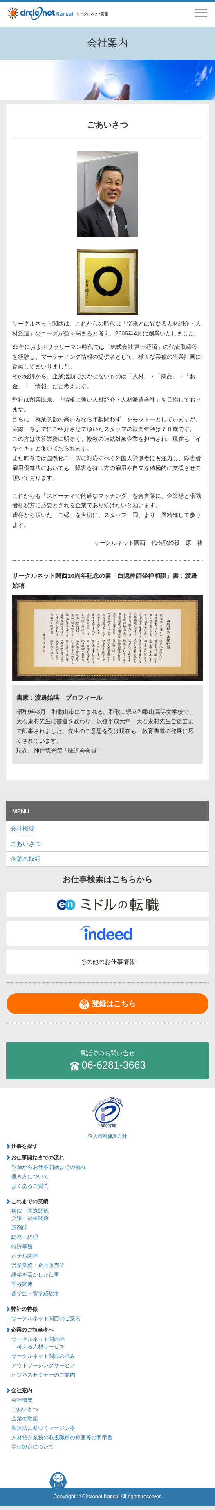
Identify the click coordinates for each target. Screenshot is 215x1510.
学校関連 (22, 1284)
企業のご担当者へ (32, 1330)
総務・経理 (24, 1237)
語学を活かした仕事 (35, 1275)
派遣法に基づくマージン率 (43, 1428)
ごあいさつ (25, 843)
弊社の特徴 (24, 1309)
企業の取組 (25, 858)
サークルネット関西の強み (43, 1356)
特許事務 (22, 1246)
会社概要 (22, 828)
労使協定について (32, 1447)
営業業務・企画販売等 (38, 1265)
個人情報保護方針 (107, 1136)
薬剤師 (19, 1228)
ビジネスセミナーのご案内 (43, 1375)
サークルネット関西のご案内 (46, 1318)
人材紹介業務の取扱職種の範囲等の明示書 (61, 1437)
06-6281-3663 (107, 1060)
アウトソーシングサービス (43, 1365)
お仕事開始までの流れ (37, 1158)
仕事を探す (24, 1146)
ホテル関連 (24, 1256)
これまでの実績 (29, 1201)
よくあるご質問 (30, 1186)
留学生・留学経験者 (35, 1294)
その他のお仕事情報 (107, 961)
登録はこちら (114, 1004)
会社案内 (21, 1390)
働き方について (30, 1177)
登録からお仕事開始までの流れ (48, 1167)
